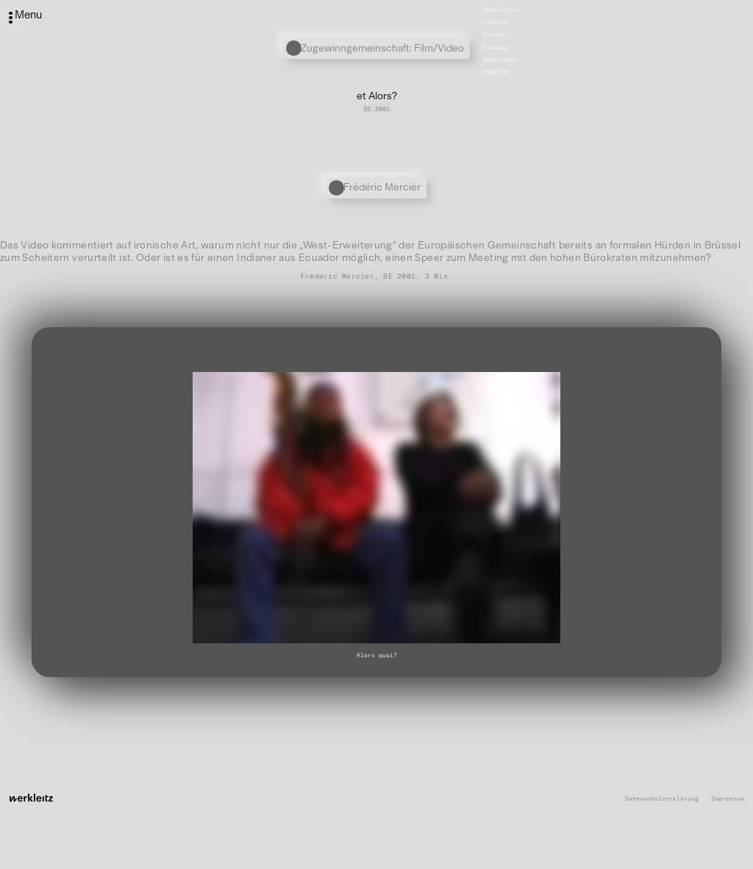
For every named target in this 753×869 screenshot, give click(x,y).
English (496, 72)
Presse (494, 34)
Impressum (727, 798)
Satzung (496, 47)
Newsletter (501, 9)
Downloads (499, 59)
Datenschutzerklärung (662, 798)
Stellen (496, 22)
